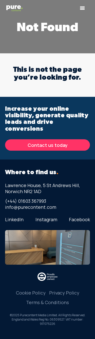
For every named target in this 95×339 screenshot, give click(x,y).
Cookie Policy (31, 293)
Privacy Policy (64, 293)
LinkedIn (14, 219)
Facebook (79, 219)
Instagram (46, 219)
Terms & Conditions (47, 302)
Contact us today (48, 145)
